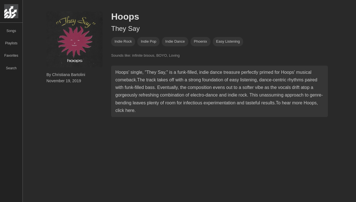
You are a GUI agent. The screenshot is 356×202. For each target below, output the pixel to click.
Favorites (11, 56)
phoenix (200, 41)
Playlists (11, 43)
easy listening (228, 41)
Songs (11, 31)
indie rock (123, 41)
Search (11, 68)
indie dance (175, 41)
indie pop (148, 41)
